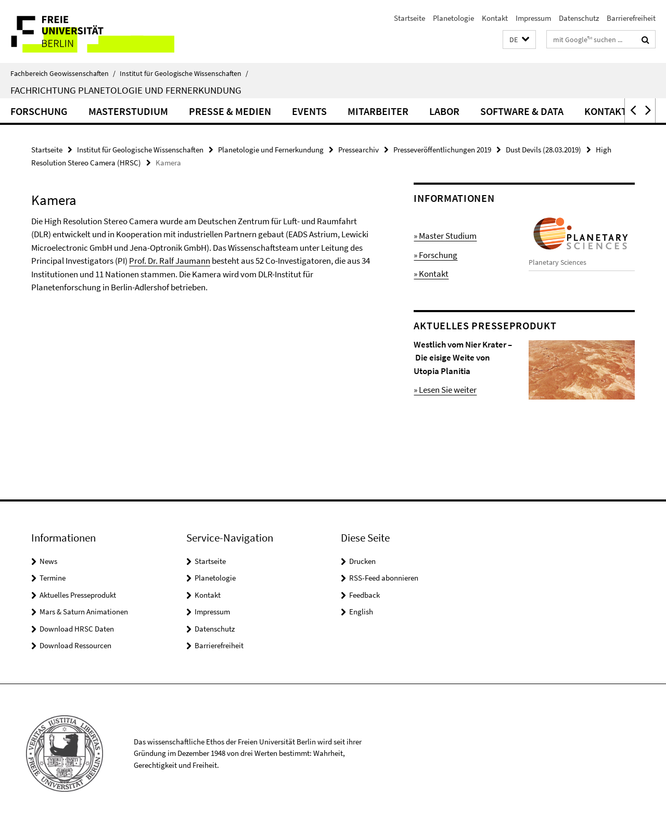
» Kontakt (431, 273)
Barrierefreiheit (631, 18)
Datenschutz (579, 18)
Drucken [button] (362, 561)
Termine (53, 578)
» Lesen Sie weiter (445, 389)
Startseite (409, 18)
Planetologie (453, 18)
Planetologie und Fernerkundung (271, 150)
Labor (444, 111)
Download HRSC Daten (77, 629)
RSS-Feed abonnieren (383, 578)
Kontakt (495, 18)
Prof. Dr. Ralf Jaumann (169, 260)
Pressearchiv (358, 150)
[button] (519, 39)
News (48, 561)
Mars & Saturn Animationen (84, 611)
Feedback (364, 595)
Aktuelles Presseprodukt (78, 595)
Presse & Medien (230, 111)
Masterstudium (128, 111)
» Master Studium (445, 235)
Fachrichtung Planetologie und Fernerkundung (125, 90)
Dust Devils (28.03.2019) (543, 150)
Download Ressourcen (75, 645)
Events (309, 111)
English (361, 611)
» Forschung (435, 255)
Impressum (533, 18)
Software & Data (521, 111)
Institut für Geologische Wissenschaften (184, 73)
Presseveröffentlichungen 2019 (442, 150)
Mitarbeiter (378, 111)
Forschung (39, 111)
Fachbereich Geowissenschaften (63, 73)
